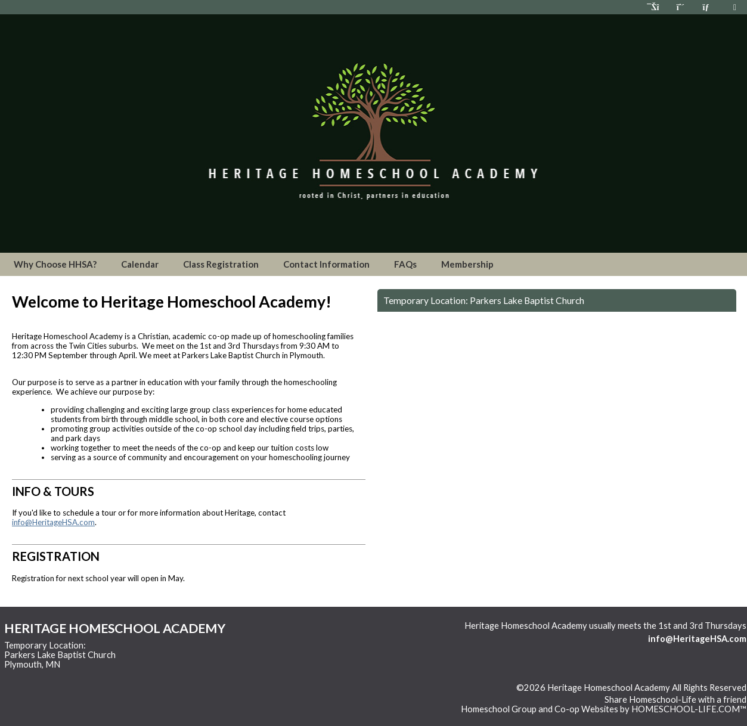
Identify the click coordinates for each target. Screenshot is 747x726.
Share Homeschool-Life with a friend (675, 699)
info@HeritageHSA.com (53, 522)
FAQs (405, 264)
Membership (467, 264)
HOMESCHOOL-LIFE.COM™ (688, 709)
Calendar (140, 264)
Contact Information (326, 264)
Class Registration (221, 264)
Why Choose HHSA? (55, 264)
